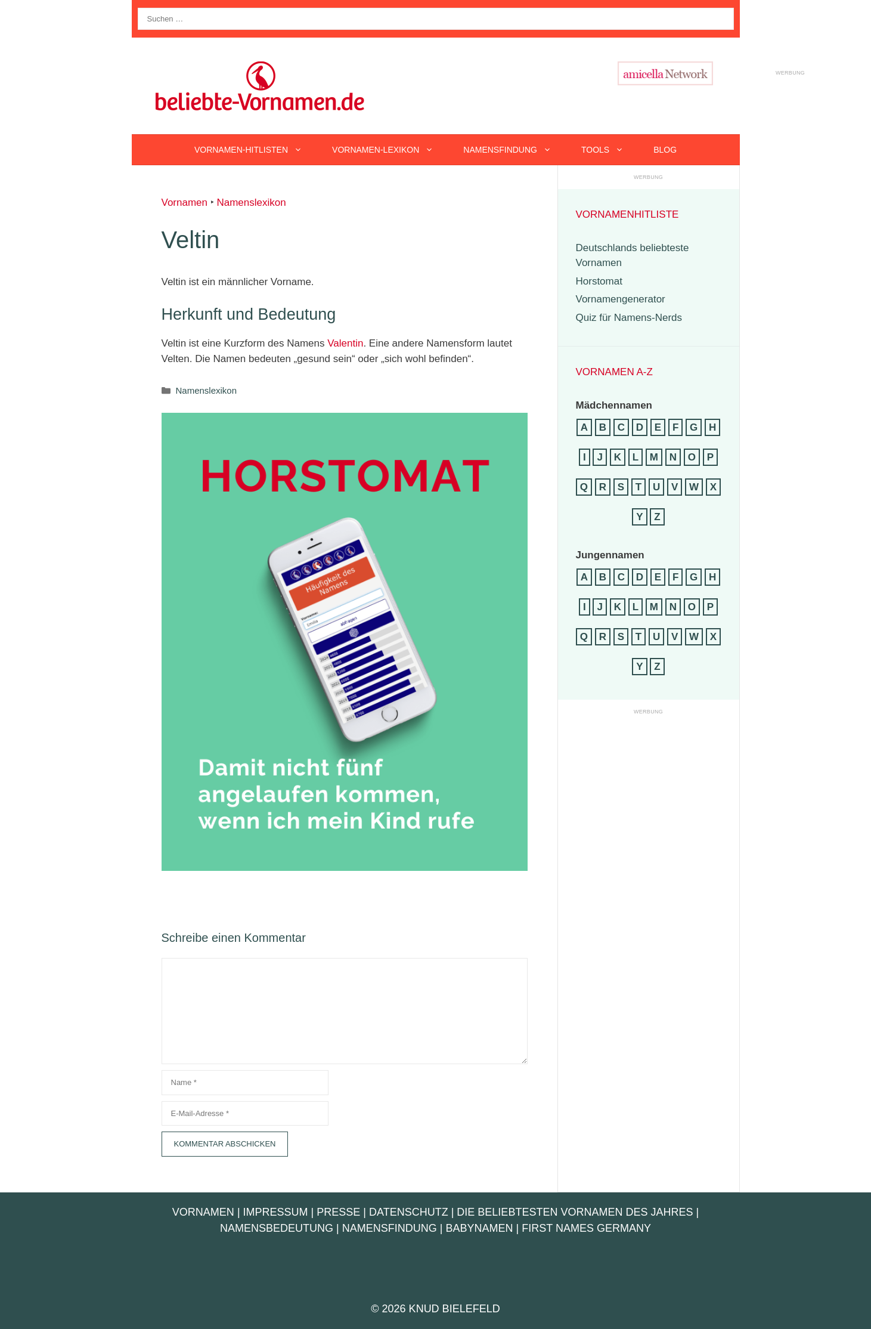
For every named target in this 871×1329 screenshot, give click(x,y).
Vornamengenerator (620, 299)
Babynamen (479, 1228)
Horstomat (599, 281)
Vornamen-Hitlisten (255, 150)
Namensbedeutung (276, 1228)
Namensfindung (514, 150)
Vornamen (185, 202)
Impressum (275, 1212)
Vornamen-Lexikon (390, 150)
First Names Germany (586, 1228)
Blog (665, 149)
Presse (338, 1212)
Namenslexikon (251, 202)
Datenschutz (408, 1212)
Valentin (345, 343)
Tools (609, 150)
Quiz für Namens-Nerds (629, 317)
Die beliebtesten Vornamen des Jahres (575, 1212)
